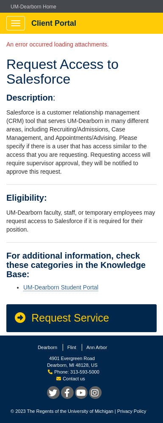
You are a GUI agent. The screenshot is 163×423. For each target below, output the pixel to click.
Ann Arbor (96, 347)
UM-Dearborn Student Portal (60, 287)
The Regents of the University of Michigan (70, 411)
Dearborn (47, 347)
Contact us (70, 378)
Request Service (61, 318)
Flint (71, 347)
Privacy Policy (131, 411)
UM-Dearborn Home (33, 7)
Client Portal (53, 23)
